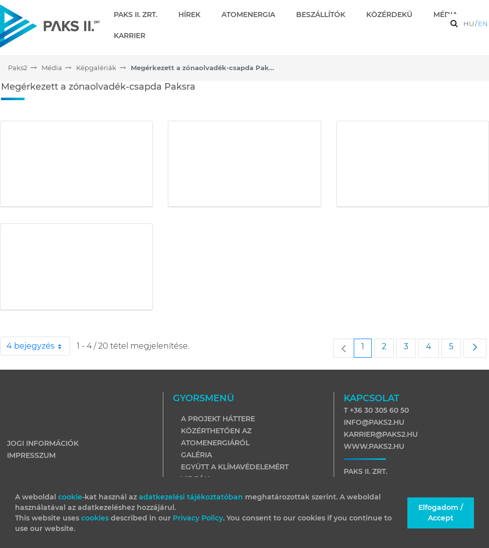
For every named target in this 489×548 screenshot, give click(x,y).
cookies (96, 517)
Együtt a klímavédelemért (235, 466)
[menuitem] (139, 14)
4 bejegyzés (38, 346)
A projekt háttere (218, 418)
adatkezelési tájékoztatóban (191, 496)
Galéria (196, 454)
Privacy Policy (198, 517)
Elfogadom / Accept (440, 512)
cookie (70, 496)
